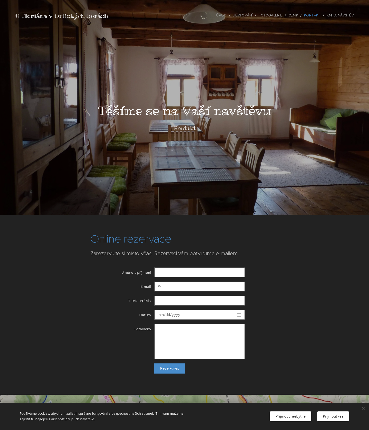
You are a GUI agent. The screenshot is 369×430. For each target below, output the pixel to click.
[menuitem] (222, 15)
